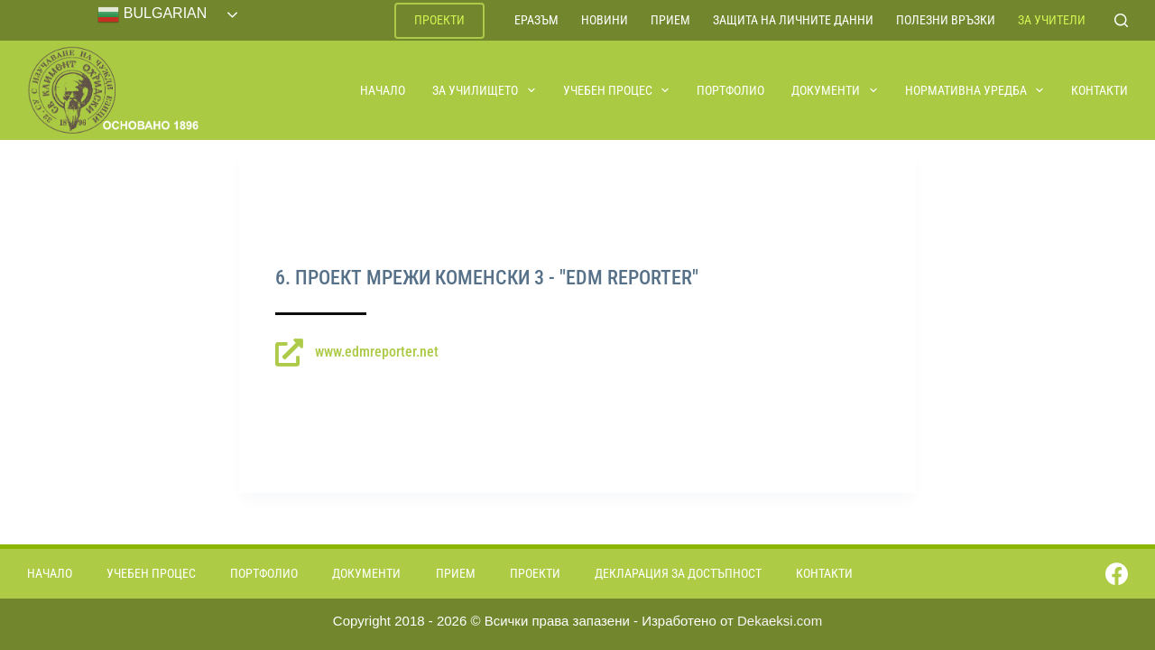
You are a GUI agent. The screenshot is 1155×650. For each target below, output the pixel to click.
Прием (670, 20)
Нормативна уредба (975, 90)
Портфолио (730, 90)
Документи (835, 90)
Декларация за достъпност (678, 573)
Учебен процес (617, 90)
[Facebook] (1116, 573)
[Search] (1121, 20)
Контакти (1099, 90)
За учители (1052, 20)
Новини (604, 20)
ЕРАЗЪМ (536, 20)
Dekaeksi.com (779, 620)
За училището (484, 90)
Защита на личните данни (793, 20)
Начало (382, 90)
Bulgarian (152, 14)
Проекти (439, 20)
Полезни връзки (945, 20)
